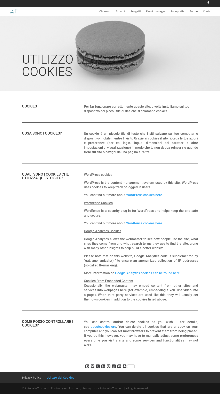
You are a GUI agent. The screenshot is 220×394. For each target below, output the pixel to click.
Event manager (155, 11)
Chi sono (104, 11)
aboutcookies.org (103, 327)
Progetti (136, 11)
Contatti (208, 11)
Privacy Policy (31, 377)
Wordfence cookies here (144, 223)
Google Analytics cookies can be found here (147, 273)
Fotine (194, 11)
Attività (120, 11)
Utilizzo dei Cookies (60, 377)
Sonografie (177, 11)
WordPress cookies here (144, 195)
